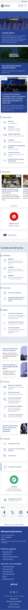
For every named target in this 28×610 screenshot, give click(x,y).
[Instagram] (14, 592)
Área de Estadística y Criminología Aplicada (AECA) (10, 366)
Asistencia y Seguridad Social (10, 556)
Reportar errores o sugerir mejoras (14, 524)
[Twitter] (17, 592)
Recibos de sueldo (7, 552)
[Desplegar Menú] (21, 5)
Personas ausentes (8, 571)
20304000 (8, 537)
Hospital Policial (7, 554)
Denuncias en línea (8, 569)
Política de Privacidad (14, 606)
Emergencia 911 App (8, 579)
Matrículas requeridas (9, 574)
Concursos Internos (8, 559)
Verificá (5, 576)
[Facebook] (11, 592)
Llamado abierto (8, 33)
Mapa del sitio (14, 598)
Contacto (3, 539)
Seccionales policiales (8, 566)
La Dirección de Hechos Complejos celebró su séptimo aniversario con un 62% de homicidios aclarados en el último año (13, 98)
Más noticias (14, 205)
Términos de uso (14, 604)
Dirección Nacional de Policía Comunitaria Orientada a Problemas (10, 428)
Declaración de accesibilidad (14, 601)
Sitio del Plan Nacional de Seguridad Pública (11, 66)
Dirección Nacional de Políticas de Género (10, 349)
